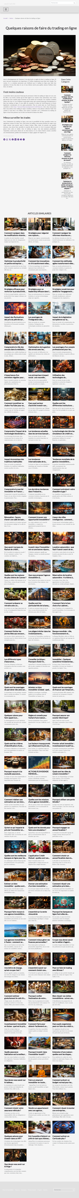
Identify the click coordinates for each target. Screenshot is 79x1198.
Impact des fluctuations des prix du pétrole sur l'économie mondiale (14, 319)
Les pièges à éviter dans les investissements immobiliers (39, 633)
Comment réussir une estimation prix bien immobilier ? (61, 886)
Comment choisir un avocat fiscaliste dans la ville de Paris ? (61, 857)
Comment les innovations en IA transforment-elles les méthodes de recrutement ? (38, 264)
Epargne (23, 1190)
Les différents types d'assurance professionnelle (12, 661)
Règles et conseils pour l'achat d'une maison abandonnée (37, 717)
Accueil (5, 18)
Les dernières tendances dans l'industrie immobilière (38, 491)
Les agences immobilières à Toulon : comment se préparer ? (14, 942)
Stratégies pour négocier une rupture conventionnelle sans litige (67, 128)
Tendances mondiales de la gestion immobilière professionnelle (63, 461)
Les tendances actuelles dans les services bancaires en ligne (39, 433)
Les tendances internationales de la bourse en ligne (36, 461)
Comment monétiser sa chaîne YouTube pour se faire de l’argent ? (14, 405)
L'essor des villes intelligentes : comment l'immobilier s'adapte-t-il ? (63, 519)
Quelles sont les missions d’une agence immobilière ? (39, 801)
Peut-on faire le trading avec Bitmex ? (62, 969)
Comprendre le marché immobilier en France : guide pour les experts (13, 491)
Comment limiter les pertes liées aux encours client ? (14, 633)
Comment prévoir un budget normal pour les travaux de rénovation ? (62, 1082)
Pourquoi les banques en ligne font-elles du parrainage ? (62, 914)
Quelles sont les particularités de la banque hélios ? (39, 605)
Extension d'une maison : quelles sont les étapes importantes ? (62, 1054)
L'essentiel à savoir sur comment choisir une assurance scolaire (37, 970)
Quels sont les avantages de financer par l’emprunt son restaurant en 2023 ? (62, 689)
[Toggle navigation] (5, 9)
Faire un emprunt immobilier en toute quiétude (36, 1082)
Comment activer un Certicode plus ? (60, 1137)
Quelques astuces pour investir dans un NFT (13, 1137)
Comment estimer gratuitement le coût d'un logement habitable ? (14, 998)
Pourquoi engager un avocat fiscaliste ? (61, 828)
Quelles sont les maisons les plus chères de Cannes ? (15, 576)
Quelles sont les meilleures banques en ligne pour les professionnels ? (15, 857)
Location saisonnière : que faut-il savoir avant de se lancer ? (63, 549)
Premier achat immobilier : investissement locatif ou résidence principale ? (63, 745)
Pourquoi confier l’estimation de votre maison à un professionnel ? (39, 999)
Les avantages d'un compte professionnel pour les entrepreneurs (63, 349)
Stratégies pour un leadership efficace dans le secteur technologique (39, 291)
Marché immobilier (8, 1190)
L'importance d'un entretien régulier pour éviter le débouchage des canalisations (14, 378)
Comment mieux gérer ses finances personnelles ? (39, 941)
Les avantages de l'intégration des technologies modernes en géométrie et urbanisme (39, 320)
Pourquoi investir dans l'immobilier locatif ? (37, 1053)
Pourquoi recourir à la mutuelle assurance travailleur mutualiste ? (14, 773)
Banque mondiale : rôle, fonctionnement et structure (62, 633)
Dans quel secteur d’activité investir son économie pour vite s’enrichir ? (37, 406)
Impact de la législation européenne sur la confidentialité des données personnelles (61, 320)
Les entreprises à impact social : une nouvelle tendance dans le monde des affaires (38, 378)
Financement (32, 1190)
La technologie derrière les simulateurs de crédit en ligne (63, 433)
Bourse (17, 1190)
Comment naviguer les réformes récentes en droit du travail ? (67, 156)
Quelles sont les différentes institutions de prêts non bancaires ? (63, 405)
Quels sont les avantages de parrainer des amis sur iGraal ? (14, 689)
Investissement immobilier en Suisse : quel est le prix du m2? (15, 1026)
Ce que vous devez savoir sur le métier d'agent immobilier (62, 942)
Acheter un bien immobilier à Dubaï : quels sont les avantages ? (39, 689)
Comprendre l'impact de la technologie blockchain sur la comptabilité (15, 433)
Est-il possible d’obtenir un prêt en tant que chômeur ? (39, 1138)
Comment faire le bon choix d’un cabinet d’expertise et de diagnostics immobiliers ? (62, 606)
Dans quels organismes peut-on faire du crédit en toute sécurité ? (63, 1026)
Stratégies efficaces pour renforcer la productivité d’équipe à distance (14, 291)
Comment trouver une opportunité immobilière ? (39, 518)
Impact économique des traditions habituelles (14, 460)
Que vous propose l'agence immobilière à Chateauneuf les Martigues (39, 578)
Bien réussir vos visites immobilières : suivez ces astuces (62, 998)
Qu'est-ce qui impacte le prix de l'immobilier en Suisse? (14, 829)
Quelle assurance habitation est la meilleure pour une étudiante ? (15, 1054)
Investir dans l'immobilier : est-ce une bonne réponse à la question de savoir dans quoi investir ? (39, 550)
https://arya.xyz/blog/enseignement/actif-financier (28, 107)
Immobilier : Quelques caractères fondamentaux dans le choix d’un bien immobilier (63, 662)
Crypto (39, 1190)
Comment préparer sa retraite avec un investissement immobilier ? (15, 606)
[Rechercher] (63, 2)
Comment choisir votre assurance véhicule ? (13, 1109)
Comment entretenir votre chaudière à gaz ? (63, 490)
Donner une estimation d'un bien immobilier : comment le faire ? (38, 886)
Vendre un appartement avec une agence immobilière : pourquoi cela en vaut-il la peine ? (38, 1111)
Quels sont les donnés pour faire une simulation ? (39, 828)
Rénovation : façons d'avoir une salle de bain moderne (14, 519)
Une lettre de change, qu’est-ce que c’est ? (13, 969)
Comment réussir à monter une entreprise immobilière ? (63, 1110)
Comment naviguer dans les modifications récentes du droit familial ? (67, 98)
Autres (11, 18)
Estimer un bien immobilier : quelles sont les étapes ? (14, 886)
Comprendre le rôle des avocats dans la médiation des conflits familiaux (14, 349)
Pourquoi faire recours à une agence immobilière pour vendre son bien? (14, 914)
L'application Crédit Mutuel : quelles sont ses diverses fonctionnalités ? (38, 857)
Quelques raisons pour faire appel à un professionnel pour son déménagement (13, 718)
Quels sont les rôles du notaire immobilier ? (61, 772)
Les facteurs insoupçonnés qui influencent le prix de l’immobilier (39, 745)
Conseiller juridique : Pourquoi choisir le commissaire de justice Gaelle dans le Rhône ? (37, 662)
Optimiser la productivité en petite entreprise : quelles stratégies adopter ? (67, 184)
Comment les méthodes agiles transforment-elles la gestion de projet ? (62, 263)
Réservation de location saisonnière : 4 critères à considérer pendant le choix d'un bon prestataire (63, 578)
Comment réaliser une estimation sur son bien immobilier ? (14, 801)
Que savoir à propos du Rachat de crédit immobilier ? (13, 549)
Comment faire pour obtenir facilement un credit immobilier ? (37, 1026)
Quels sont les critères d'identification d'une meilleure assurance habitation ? (13, 747)
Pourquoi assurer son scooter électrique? (61, 716)
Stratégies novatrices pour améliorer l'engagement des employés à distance (63, 291)
